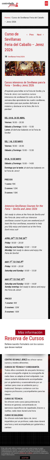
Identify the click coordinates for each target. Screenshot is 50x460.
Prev (29, 34)
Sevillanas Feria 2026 (16, 56)
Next (41, 34)
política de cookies (25, 453)
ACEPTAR (25, 458)
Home (7, 17)
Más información (30, 332)
